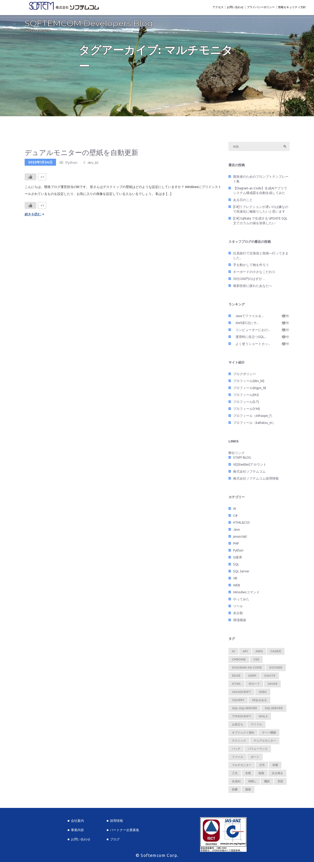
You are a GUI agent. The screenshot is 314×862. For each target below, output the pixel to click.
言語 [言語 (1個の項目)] (280, 782)
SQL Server (241, 573)
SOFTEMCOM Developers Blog (89, 25)
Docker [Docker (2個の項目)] (275, 669)
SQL (236, 566)
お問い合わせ (235, 7)
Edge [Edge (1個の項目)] (236, 677)
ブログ (115, 839)
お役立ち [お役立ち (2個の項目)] (237, 726)
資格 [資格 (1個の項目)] (248, 791)
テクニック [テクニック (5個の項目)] (239, 742)
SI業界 (237, 559)
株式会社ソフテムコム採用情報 (256, 480)
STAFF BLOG (242, 459)
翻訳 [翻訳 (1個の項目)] (267, 782)
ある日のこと (243, 201)
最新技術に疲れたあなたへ (252, 287)
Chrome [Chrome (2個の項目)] (239, 661)
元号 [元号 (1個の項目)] (262, 766)
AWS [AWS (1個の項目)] (259, 652)
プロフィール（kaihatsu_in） (254, 424)
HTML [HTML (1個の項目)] (236, 685)
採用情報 (116, 821)
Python (71, 164)
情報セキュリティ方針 (292, 7)
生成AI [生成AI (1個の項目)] (236, 782)
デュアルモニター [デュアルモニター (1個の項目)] (265, 742)
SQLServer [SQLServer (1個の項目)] (274, 709)
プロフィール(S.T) (246, 403)
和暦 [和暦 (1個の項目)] (275, 766)
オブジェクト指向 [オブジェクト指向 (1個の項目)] (243, 734)
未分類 (238, 614)
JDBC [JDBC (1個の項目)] (263, 693)
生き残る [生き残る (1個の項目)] (277, 774)
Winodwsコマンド (246, 593)
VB (235, 580)
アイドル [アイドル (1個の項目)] (256, 726)
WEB (236, 587)
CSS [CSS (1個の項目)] (256, 661)
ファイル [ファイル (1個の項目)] (237, 758)
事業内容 (77, 830)
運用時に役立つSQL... (250, 338)
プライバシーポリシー (261, 7)
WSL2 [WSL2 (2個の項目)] (263, 717)
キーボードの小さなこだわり (254, 273)
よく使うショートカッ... (252, 345)
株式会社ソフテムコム (249, 473)
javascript (240, 538)
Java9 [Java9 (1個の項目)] (272, 685)
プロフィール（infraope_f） (253, 417)
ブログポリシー (244, 375)
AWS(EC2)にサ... (247, 324)
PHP (236, 545)
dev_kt (93, 164)
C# (235, 517)
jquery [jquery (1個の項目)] (238, 701)
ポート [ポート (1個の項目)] (255, 758)
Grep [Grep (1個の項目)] (252, 677)
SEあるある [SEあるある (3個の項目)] (259, 701)
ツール (238, 607)
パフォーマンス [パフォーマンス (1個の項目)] (258, 750)
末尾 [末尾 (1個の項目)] (248, 774)
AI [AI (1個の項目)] (233, 652)
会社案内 (77, 821)
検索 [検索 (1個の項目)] (261, 774)
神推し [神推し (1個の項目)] (252, 782)
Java (236, 531)
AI (234, 510)
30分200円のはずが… (249, 280)
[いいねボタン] (30, 178)
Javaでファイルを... (249, 317)
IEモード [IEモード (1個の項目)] (254, 685)
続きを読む (34, 216)
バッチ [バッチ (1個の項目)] (236, 750)
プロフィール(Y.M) (246, 410)
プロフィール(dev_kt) (248, 382)
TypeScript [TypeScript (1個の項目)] (241, 717)
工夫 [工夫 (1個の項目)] (235, 774)
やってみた (241, 600)
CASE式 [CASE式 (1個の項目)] (275, 652)
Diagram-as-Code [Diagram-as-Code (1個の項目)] (247, 669)
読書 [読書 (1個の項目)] (235, 791)
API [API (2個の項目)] (245, 652)
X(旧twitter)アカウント (249, 466)
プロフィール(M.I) (246, 396)
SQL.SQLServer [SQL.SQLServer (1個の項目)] (244, 709)
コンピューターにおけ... (252, 331)
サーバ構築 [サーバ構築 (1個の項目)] (269, 734)
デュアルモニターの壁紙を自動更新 (81, 154)
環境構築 (239, 621)
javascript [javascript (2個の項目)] (241, 693)
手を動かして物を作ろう (251, 266)
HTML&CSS (241, 524)
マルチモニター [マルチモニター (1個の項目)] (241, 766)
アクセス (218, 7)
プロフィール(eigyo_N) (249, 389)
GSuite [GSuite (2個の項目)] (269, 677)
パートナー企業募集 (124, 830)
